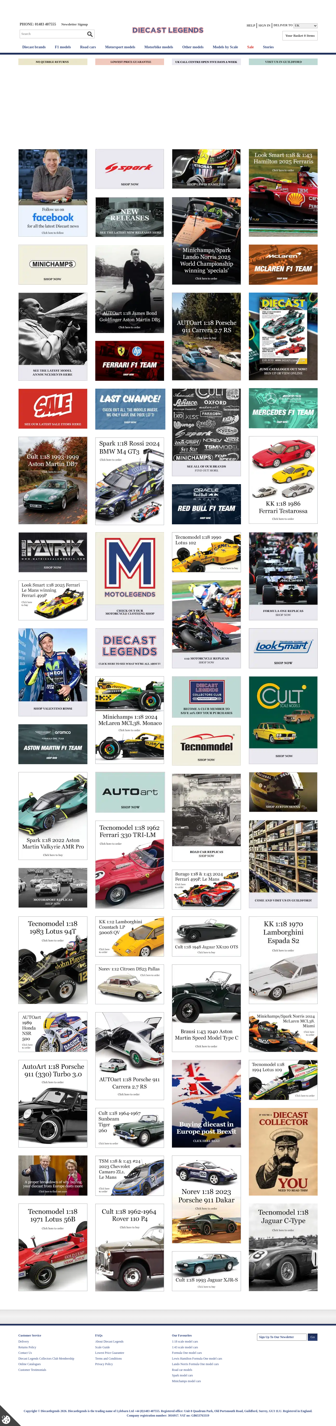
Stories (268, 47)
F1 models (63, 47)
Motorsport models (120, 47)
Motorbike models (158, 47)
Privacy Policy (104, 1364)
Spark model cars (182, 1375)
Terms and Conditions (108, 1358)
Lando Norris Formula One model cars (195, 1364)
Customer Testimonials (32, 1369)
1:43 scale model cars (185, 1347)
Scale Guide (102, 1347)
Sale (250, 47)
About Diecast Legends (109, 1341)
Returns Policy (27, 1347)
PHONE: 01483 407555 (38, 24)
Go (89, 34)
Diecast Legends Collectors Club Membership (46, 1358)
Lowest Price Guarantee (109, 1352)
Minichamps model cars (186, 1381)
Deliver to (283, 25)
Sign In (264, 25)
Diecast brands (34, 47)
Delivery (23, 1341)
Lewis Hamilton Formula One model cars (197, 1358)
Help (251, 25)
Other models (192, 47)
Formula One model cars (187, 1352)
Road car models (182, 1369)
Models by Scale (225, 47)
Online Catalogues (29, 1364)
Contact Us (25, 1352)
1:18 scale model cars (185, 1341)
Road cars (88, 47)
